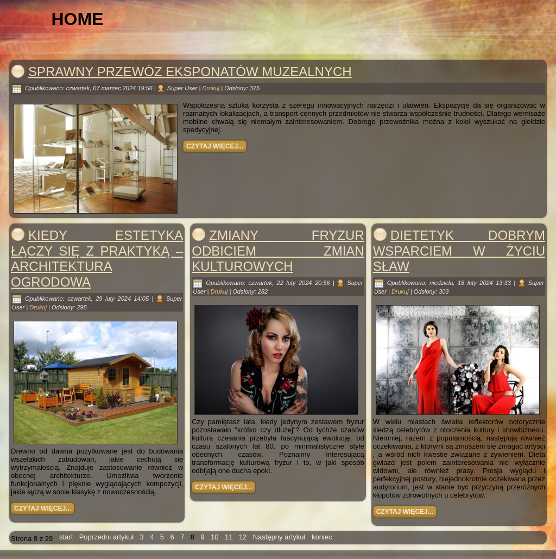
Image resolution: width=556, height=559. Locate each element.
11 (228, 537)
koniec (322, 537)
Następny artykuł (279, 537)
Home (82, 19)
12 (243, 537)
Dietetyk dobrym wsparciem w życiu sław (459, 251)
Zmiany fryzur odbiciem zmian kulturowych (278, 251)
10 (214, 537)
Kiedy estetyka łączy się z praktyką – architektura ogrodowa (97, 258)
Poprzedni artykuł (106, 537)
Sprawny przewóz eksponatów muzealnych (190, 71)
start (66, 537)
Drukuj (211, 88)
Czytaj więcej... (214, 146)
